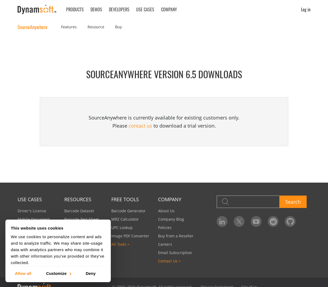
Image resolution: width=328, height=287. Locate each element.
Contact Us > (169, 261)
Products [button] (75, 9)
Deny (91, 273)
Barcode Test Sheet (81, 219)
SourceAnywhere (33, 26)
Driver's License (32, 210)
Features (69, 26)
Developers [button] (119, 9)
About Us (166, 210)
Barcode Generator (128, 210)
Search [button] (293, 202)
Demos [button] (96, 9)
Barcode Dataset (79, 210)
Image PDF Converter (130, 235)
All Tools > (120, 244)
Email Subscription (175, 252)
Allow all (23, 273)
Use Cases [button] (145, 9)
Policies (165, 227)
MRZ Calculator (125, 219)
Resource (96, 26)
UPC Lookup (122, 227)
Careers (165, 244)
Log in (305, 9)
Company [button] (169, 9)
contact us (140, 125)
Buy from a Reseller (175, 235)
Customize (58, 273)
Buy (118, 26)
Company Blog (171, 219)
